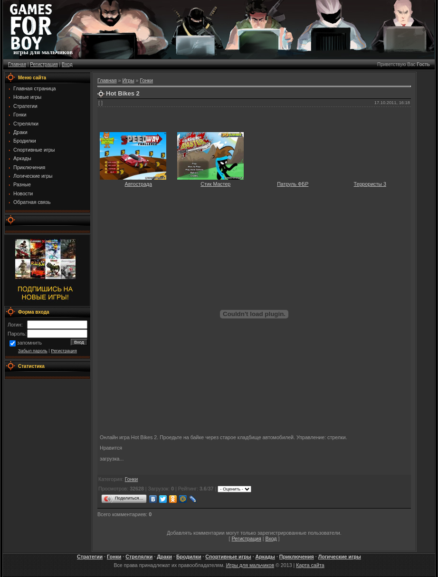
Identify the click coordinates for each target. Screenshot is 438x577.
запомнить (29, 343)
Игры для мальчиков (250, 565)
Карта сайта (310, 565)
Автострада (138, 184)
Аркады (265, 556)
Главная (17, 64)
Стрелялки (138, 556)
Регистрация (43, 64)
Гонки (146, 80)
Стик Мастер (215, 184)
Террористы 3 (370, 184)
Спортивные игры (228, 556)
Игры (128, 80)
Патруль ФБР (292, 184)
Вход (67, 64)
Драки (164, 556)
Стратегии (90, 556)
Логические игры (339, 556)
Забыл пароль (33, 350)
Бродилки (188, 556)
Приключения (296, 556)
